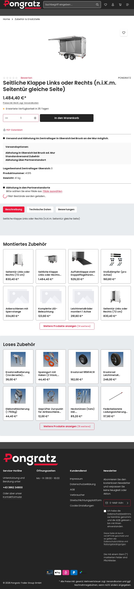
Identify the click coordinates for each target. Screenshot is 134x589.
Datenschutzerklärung (83, 484)
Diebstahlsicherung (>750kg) (17, 411)
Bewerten (26, 78)
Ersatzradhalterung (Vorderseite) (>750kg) (17, 374)
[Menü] (127, 4)
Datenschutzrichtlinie (114, 541)
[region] (67, 48)
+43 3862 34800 (13, 487)
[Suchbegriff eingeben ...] (68, 4)
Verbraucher (77, 495)
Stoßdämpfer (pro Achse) (114, 274)
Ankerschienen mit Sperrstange (17, 310)
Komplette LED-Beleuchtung (47, 310)
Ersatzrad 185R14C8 (83, 372)
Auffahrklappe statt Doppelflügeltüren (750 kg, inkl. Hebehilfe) (83, 274)
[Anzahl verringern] (6, 118)
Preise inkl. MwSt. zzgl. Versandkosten (21, 103)
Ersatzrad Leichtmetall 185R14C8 (110, 374)
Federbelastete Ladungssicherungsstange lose (115, 411)
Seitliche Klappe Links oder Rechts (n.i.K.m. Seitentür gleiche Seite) (49, 274)
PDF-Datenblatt (13, 129)
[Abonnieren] (128, 502)
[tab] (13, 209)
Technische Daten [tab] (40, 209)
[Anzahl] (21, 118)
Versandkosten (114, 581)
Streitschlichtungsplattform (86, 500)
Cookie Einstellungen (82, 505)
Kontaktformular (12, 497)
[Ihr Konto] (112, 4)
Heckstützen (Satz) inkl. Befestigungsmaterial (83, 411)
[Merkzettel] (105, 4)
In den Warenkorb (66, 118)
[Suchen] (97, 4)
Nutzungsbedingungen (115, 544)
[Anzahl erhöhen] (35, 118)
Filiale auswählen (52, 191)
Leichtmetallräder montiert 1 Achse (82, 310)
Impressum (76, 479)
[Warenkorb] (120, 4)
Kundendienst (78, 470)
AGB (72, 489)
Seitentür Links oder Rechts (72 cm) (18, 274)
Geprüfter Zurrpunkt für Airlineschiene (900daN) (50, 411)
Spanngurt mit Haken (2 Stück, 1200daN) (47, 374)
